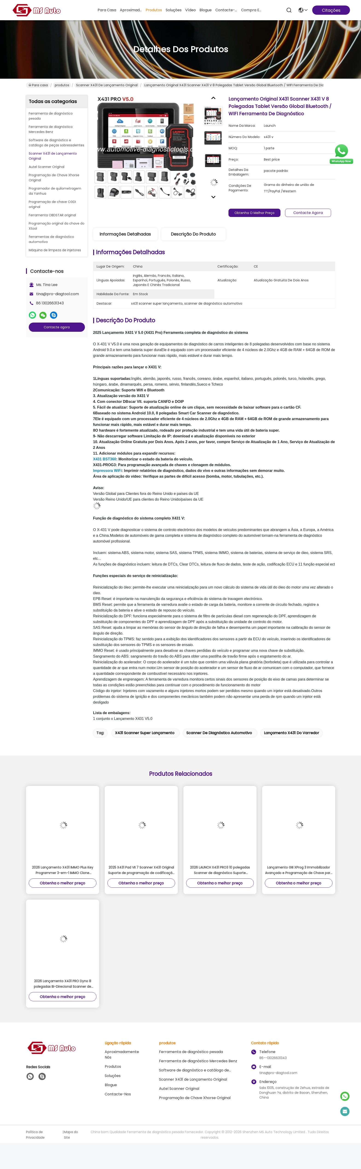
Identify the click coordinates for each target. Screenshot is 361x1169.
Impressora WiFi (107, 471)
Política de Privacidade (35, 1135)
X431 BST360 (104, 459)
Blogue (205, 10)
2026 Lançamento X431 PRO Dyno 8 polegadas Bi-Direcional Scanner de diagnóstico (62, 984)
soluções (174, 10)
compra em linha (252, 10)
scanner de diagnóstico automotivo (219, 733)
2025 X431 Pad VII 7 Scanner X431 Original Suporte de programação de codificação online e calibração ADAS (141, 870)
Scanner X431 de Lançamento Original (107, 85)
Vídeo (190, 10)
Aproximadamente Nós (131, 10)
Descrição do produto (193, 234)
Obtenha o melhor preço (257, 213)
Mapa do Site (71, 1135)
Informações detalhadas (125, 234)
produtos (154, 10)
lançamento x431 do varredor (291, 733)
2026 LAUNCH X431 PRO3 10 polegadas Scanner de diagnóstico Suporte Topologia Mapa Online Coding (220, 870)
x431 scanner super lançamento (144, 733)
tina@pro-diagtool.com (57, 294)
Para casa (107, 10)
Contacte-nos (226, 10)
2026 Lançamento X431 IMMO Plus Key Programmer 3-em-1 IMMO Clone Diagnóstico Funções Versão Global (62, 870)
